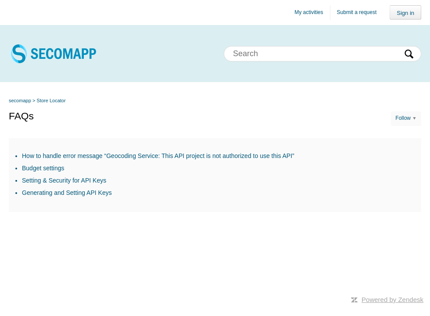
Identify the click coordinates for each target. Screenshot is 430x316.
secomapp (20, 100)
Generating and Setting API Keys (67, 192)
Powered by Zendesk (392, 299)
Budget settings (43, 168)
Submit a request (357, 12)
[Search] (322, 53)
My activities (308, 12)
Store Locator (51, 100)
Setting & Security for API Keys (64, 180)
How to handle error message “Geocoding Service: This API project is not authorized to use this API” (158, 155)
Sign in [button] (405, 13)
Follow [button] (403, 118)
